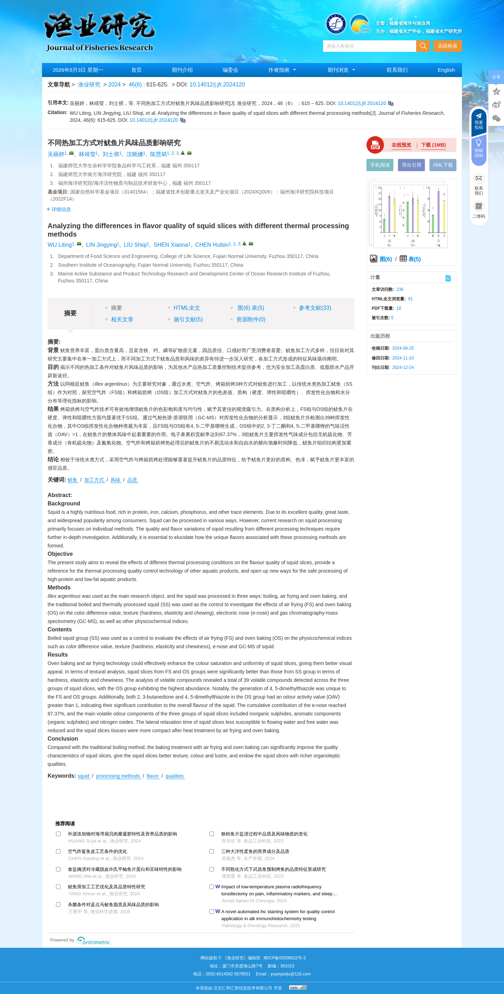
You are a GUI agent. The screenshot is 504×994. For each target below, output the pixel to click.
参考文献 (312, 308)
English (446, 70)
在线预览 (401, 145)
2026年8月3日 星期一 (77, 70)
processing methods (118, 776)
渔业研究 (89, 85)
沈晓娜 (134, 154)
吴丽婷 (56, 154)
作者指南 (283, 70)
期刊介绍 (182, 70)
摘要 (113, 308)
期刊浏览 (342, 70)
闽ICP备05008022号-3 (285, 957)
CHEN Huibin (212, 245)
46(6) (136, 85)
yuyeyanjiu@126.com (291, 974)
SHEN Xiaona (171, 245)
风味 (116, 480)
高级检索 (447, 46)
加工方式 (94, 480)
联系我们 (397, 70)
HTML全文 (184, 308)
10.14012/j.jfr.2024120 (217, 85)
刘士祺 (111, 154)
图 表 (247, 308)
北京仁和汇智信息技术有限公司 (243, 988)
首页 (136, 70)
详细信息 (58, 209)
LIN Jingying (101, 245)
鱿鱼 (73, 480)
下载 (433, 145)
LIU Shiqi (135, 245)
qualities (175, 776)
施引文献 (185, 319)
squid (84, 776)
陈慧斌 (158, 154)
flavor (153, 776)
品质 (133, 480)
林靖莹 (87, 154)
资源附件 (248, 319)
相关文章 (119, 319)
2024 (114, 85)
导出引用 (411, 165)
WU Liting (60, 245)
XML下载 (443, 165)
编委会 (230, 70)
